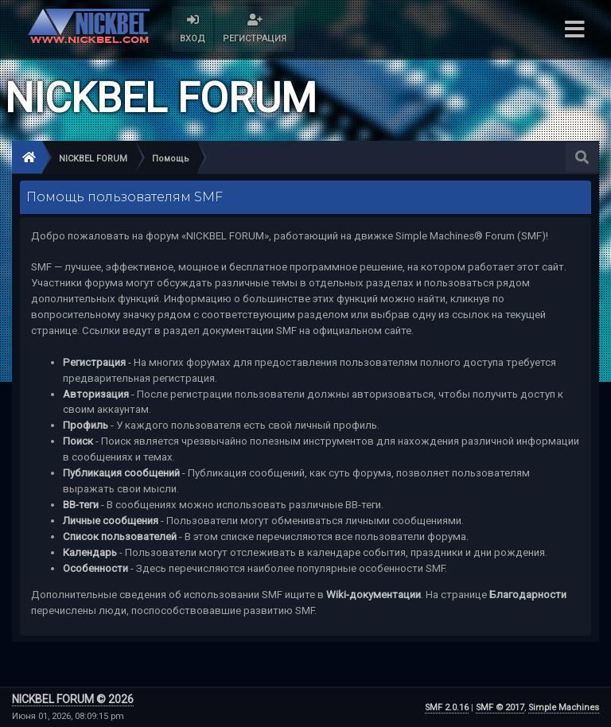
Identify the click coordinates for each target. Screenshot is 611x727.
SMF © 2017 (500, 707)
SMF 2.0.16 (447, 707)
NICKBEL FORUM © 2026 (73, 699)
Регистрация (94, 362)
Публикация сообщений (121, 473)
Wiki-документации (373, 595)
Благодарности (527, 595)
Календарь (90, 552)
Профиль (85, 425)
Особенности (95, 568)
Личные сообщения (110, 521)
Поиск (78, 441)
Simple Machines (563, 707)
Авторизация (96, 394)
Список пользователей (120, 536)
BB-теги (81, 505)
